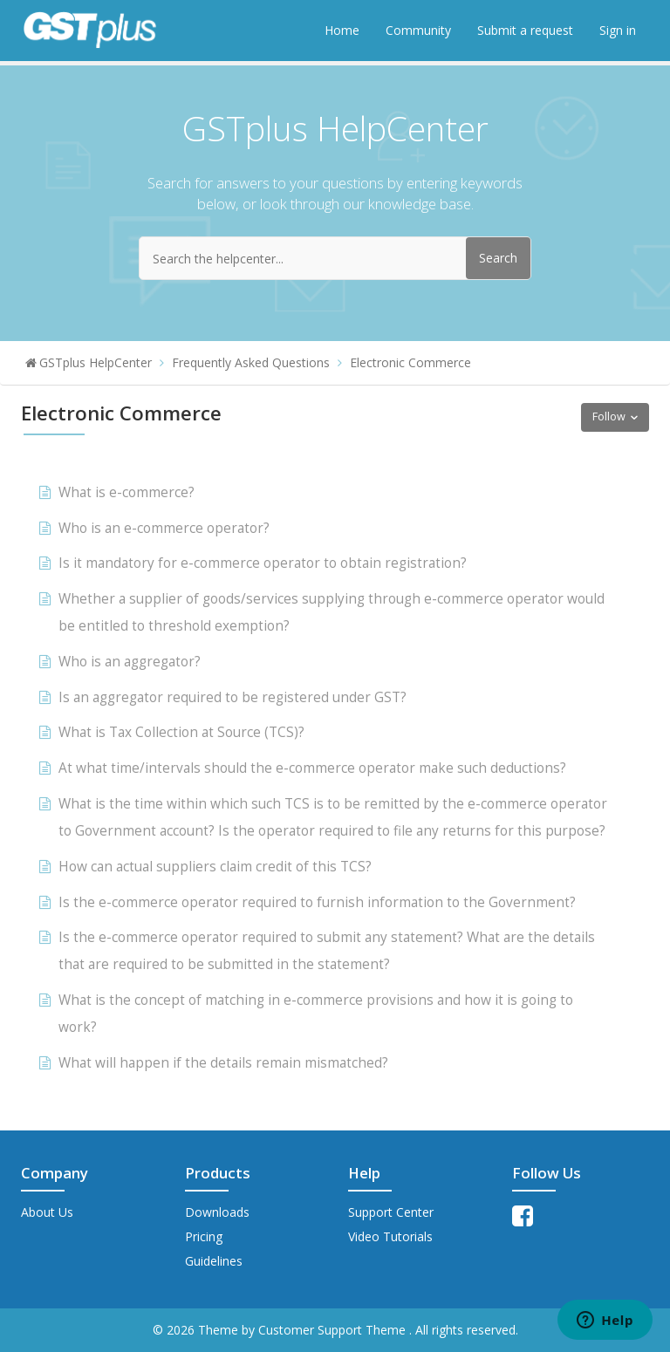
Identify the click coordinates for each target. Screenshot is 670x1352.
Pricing (203, 1236)
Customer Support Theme (333, 1329)
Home (342, 30)
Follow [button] (609, 416)
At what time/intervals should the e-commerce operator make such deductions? (312, 768)
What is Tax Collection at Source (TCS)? (181, 732)
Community (418, 30)
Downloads (217, 1212)
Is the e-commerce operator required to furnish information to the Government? (317, 902)
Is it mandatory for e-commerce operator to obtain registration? (262, 563)
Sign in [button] (617, 30)
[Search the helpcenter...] (335, 258)
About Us (47, 1212)
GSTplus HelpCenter (95, 362)
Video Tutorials (390, 1236)
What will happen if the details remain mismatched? (223, 1063)
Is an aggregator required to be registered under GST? (232, 697)
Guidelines (214, 1261)
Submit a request (525, 30)
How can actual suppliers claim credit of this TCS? (215, 866)
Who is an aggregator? (129, 661)
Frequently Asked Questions (251, 362)
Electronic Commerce (410, 362)
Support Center (391, 1212)
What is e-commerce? (126, 492)
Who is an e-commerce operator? (164, 528)
